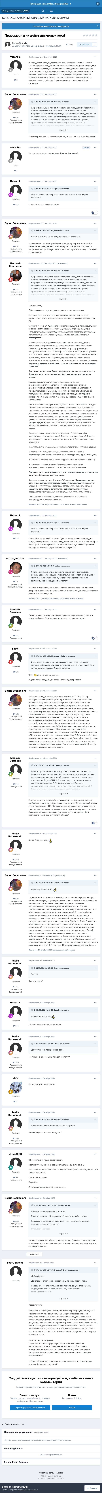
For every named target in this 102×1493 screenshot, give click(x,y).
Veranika (23, 43)
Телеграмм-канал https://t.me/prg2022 (49, 4)
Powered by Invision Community (51, 1478)
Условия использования (27, 1489)
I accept (92, 1488)
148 (15, 1177)
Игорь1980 (15, 1154)
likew (15, 648)
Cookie (60, 1473)
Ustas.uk (15, 181)
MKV (15, 1078)
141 (16, 1101)
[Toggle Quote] (32, 102)
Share (69, 44)
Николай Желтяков (15, 265)
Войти (72, 1408)
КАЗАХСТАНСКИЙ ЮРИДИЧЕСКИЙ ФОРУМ (35, 18)
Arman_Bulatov (15, 558)
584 (16, 635)
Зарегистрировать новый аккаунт (30, 1408)
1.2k (15, 289)
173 (15, 672)
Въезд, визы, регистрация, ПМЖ (46, 46)
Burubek (57, 883)
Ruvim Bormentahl (15, 835)
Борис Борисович (15, 94)
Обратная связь (46, 1473)
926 (16, 204)
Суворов (58, 189)
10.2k (16, 859)
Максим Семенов (15, 611)
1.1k (15, 581)
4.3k (16, 117)
